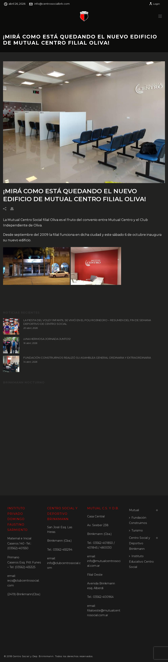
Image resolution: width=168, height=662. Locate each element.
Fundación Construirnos (138, 520)
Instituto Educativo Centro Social (141, 561)
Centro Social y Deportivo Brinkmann (139, 543)
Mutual (134, 510)
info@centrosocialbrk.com (52, 3)
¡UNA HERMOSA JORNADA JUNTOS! (47, 338)
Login (154, 3)
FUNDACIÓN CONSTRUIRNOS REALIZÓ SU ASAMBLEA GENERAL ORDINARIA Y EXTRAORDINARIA (87, 357)
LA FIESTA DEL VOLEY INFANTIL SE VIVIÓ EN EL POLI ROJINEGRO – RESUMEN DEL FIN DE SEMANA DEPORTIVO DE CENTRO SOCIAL (87, 321)
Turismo (136, 530)
